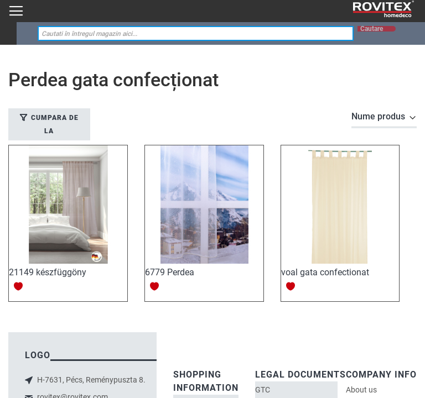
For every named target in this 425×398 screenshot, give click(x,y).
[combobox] (196, 33)
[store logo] (383, 9)
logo (37, 355)
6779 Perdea (169, 272)
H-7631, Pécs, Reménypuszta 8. (90, 379)
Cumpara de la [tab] (55, 124)
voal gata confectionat (325, 272)
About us (361, 389)
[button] (18, 286)
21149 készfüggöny (47, 272)
